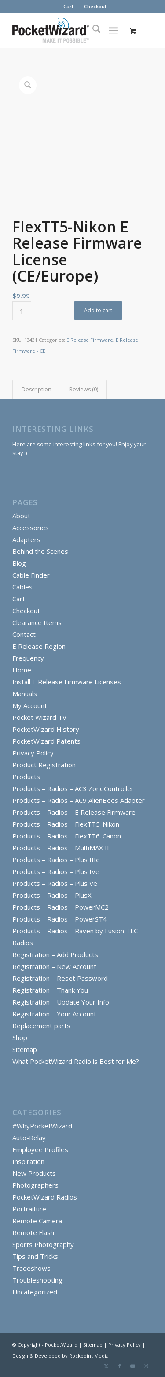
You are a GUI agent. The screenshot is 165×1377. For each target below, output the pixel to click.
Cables (22, 586)
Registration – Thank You (50, 990)
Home (21, 669)
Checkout (95, 6)
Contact (24, 634)
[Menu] (113, 30)
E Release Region (39, 646)
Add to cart (98, 310)
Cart (68, 6)
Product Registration (44, 764)
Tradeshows (31, 1268)
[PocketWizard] (68, 30)
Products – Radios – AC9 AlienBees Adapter (78, 800)
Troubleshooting (37, 1280)
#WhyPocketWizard (42, 1125)
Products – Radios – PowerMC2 (60, 907)
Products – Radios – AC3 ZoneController (73, 788)
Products (26, 776)
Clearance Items (37, 622)
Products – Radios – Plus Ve (54, 883)
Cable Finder (31, 575)
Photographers (35, 1185)
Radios (22, 942)
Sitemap (24, 1049)
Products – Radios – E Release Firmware (74, 812)
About (21, 515)
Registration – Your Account (54, 1013)
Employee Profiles (40, 1149)
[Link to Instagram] (146, 1366)
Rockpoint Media (89, 1355)
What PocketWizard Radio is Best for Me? (75, 1061)
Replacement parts (41, 1025)
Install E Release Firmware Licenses (66, 681)
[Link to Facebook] (119, 1366)
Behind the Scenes (40, 551)
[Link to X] (106, 1366)
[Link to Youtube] (132, 1366)
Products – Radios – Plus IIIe (56, 859)
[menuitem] (68, 6)
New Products (34, 1173)
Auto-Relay (29, 1137)
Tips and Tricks (35, 1256)
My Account (29, 705)
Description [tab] (36, 389)
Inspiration (28, 1161)
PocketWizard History (45, 729)
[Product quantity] (21, 310)
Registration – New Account (54, 966)
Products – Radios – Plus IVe (55, 871)
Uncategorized (34, 1291)
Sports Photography (43, 1244)
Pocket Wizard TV (39, 717)
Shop (19, 1037)
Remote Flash (33, 1232)
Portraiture (29, 1208)
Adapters (26, 539)
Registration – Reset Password (60, 978)
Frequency (28, 658)
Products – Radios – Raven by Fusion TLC (75, 930)
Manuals (24, 693)
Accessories (30, 527)
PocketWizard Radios (44, 1197)
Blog (19, 563)
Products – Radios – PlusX (52, 895)
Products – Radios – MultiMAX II (60, 847)
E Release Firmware (89, 339)
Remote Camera (37, 1220)
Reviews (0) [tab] (83, 389)
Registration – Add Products (55, 954)
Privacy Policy (33, 752)
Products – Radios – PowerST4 (59, 918)
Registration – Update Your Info (60, 1002)
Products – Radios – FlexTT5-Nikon (65, 824)
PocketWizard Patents (46, 741)
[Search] (92, 30)
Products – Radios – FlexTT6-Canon (66, 835)
